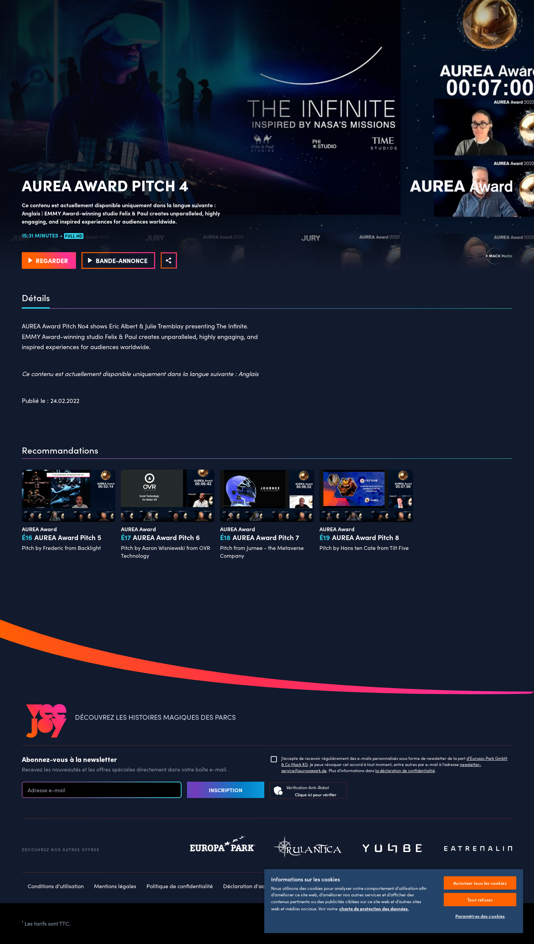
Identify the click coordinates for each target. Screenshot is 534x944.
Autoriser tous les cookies (479, 883)
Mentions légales (115, 886)
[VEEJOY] (46, 721)
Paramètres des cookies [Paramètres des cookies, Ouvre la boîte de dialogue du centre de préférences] (480, 916)
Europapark (223, 848)
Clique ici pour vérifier (315, 794)
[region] (393, 900)
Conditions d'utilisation (56, 886)
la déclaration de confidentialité (405, 770)
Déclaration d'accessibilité (256, 886)
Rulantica (308, 848)
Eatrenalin (478, 848)
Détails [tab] (36, 298)
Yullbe (393, 848)
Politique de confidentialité (179, 886)
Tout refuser (480, 899)
